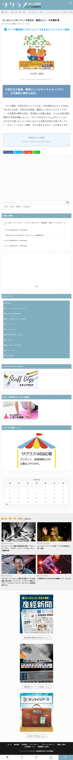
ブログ (12, 206)
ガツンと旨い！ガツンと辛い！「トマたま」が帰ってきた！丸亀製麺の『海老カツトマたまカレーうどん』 (35, 224)
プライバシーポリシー (48, 744)
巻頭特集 (8, 303)
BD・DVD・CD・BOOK (36, 12)
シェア (22, 757)
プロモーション (10, 350)
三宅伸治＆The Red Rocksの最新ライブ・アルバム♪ (54, 580)
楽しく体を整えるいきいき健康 (15, 319)
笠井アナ (18, 206)
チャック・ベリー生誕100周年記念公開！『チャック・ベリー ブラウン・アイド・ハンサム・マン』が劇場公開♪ (18, 548)
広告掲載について (29, 746)
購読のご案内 (61, 744)
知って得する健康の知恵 (13, 313)
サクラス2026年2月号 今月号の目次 (15, 246)
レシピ (6, 206)
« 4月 (6, 504)
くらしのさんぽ (10, 329)
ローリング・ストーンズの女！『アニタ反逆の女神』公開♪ (53, 547)
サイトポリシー (34, 744)
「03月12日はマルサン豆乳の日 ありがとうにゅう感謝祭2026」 (24, 235)
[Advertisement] (36, 177)
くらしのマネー (10, 324)
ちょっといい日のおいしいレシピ (16, 308)
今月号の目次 (10, 355)
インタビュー (26, 206)
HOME (5, 12)
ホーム (9, 744)
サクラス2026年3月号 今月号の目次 (15, 240)
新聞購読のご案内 (43, 746)
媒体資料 (16, 744)
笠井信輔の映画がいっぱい (14, 334)
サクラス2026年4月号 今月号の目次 (15, 230)
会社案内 (24, 744)
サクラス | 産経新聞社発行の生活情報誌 (41, 751)
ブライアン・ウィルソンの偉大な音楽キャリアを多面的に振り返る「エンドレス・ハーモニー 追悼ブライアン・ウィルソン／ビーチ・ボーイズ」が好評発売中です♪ (18, 582)
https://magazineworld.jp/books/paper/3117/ (36, 79)
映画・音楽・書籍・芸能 (18, 12)
